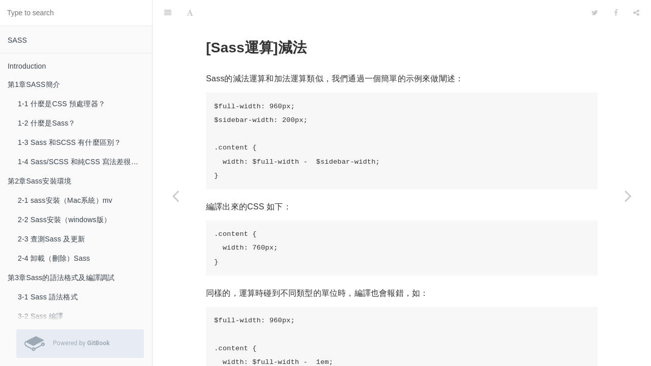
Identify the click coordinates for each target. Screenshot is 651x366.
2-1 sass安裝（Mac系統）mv (65, 200)
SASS (17, 40)
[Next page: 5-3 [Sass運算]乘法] (628, 195)
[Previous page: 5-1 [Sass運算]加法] (175, 195)
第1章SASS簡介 (34, 84)
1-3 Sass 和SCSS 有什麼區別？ (69, 142)
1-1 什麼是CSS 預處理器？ (61, 104)
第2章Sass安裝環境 (39, 181)
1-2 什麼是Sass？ (47, 123)
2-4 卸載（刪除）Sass (54, 258)
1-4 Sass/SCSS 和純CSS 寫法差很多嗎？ (85, 162)
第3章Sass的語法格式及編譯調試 (61, 277)
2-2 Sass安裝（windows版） (64, 220)
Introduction (27, 66)
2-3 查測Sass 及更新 (51, 239)
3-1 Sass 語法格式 (48, 297)
